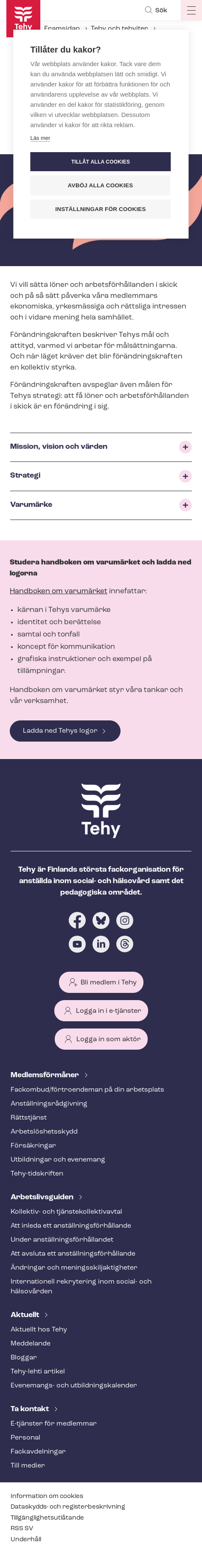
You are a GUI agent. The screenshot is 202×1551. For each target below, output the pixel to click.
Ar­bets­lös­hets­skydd (44, 1132)
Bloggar (24, 1357)
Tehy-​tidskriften (37, 1173)
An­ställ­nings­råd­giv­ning (49, 1104)
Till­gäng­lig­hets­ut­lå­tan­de (47, 1518)
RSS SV (22, 1529)
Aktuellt (26, 1315)
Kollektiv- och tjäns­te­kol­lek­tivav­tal (66, 1212)
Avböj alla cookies (100, 185)
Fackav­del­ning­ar (38, 1451)
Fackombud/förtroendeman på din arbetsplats (87, 1090)
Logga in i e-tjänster (108, 1011)
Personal (25, 1437)
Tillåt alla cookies (100, 162)
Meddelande (30, 1343)
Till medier (28, 1465)
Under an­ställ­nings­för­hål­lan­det (62, 1240)
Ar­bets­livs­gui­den (43, 1197)
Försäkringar (33, 1145)
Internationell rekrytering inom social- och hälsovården (81, 1287)
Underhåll (26, 1540)
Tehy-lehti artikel (38, 1371)
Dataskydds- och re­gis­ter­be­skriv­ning (68, 1507)
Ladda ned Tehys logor (60, 731)
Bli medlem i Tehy (109, 982)
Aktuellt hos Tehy (39, 1329)
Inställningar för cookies (100, 209)
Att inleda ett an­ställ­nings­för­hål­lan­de (71, 1226)
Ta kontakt (30, 1409)
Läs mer (40, 138)
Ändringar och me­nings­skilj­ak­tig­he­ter (74, 1268)
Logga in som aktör (108, 1039)
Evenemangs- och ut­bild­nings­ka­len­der (74, 1385)
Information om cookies (47, 1496)
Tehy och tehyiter (119, 28)
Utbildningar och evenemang (58, 1159)
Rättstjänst (29, 1118)
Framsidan (62, 28)
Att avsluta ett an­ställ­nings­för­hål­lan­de (73, 1254)
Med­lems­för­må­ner (46, 1075)
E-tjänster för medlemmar (54, 1423)
